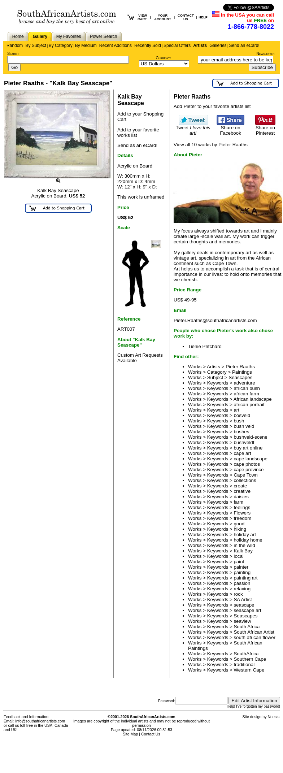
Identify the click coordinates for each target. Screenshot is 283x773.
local (238, 556)
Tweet (193, 128)
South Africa (247, 626)
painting (242, 572)
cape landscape (250, 458)
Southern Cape (250, 659)
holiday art (245, 534)
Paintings (242, 372)
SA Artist (243, 599)
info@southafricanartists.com (40, 721)
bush (239, 421)
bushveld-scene (250, 437)
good (239, 523)
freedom (242, 518)
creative (242, 491)
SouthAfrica (246, 653)
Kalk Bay (243, 550)
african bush (247, 388)
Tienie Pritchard (205, 346)
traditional (244, 664)
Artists (200, 45)
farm (238, 502)
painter (241, 567)
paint (239, 561)
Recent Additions (115, 45)
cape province (249, 469)
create (240, 485)
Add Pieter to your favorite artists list (212, 106)
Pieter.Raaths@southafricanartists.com (215, 320)
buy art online (248, 448)
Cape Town (245, 475)
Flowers (242, 513)
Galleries (217, 45)
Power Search (103, 36)
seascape (244, 605)
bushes (241, 431)
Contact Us (150, 734)
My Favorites (68, 36)
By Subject (35, 45)
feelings (242, 507)
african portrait (249, 404)
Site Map (130, 734)
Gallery (39, 36)
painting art (245, 578)
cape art (242, 453)
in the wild (244, 545)
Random (14, 45)
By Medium (86, 45)
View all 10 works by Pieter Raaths (211, 144)
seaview (242, 621)
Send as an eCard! (137, 145)
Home (18, 36)
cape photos (247, 464)
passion (242, 583)
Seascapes (240, 377)
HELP (203, 17)
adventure (244, 383)
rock (238, 594)
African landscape (253, 399)
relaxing (242, 588)
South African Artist (254, 632)
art (236, 410)
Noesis (273, 717)
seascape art (247, 610)
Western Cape (249, 670)
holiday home (248, 540)
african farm (246, 393)
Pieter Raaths (240, 366)
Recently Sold (147, 45)
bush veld (244, 426)
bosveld (242, 415)
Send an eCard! (244, 45)
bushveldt (244, 442)
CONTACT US (186, 17)
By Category (61, 45)
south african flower (254, 637)
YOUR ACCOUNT (162, 17)
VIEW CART (142, 17)
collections (245, 480)
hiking (240, 529)
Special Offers (177, 45)
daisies (241, 496)
